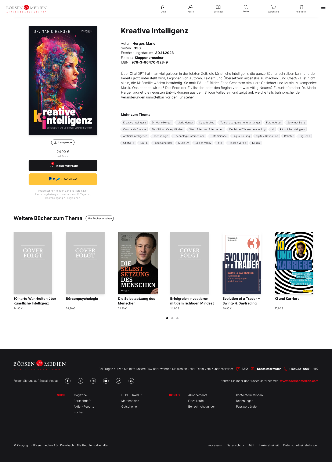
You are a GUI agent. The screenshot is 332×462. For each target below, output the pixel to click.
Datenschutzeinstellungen (300, 445)
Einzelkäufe (196, 401)
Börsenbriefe (82, 401)
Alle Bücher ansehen (99, 218)
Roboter (288, 136)
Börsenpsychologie (82, 298)
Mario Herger (185, 122)
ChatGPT (128, 142)
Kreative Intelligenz (134, 122)
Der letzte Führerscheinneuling (247, 129)
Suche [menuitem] (246, 8)
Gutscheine (129, 406)
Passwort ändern (247, 406)
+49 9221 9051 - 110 (303, 369)
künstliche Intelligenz (292, 129)
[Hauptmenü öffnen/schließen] (323, 8)
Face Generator (163, 142)
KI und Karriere (287, 298)
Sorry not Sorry (296, 122)
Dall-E (144, 142)
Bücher (78, 412)
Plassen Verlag (237, 142)
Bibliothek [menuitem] (218, 8)
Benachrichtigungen (202, 406)
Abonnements (197, 395)
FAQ (245, 369)
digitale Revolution (267, 136)
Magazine (80, 395)
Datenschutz (235, 445)
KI (273, 129)
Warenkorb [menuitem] (273, 8)
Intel (220, 142)
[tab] (167, 318)
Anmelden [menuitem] (300, 8)
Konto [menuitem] (190, 8)
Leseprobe (63, 142)
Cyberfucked (206, 122)
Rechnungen (244, 401)
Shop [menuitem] (163, 8)
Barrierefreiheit (269, 445)
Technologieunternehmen (189, 136)
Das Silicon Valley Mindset (167, 129)
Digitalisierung (241, 136)
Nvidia (256, 142)
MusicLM (183, 142)
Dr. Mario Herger (161, 122)
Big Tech (305, 136)
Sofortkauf (63, 179)
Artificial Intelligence (135, 136)
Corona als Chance (134, 129)
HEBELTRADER (131, 395)
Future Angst (273, 122)
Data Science (219, 136)
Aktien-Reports (84, 406)
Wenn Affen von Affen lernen (206, 129)
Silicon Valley (203, 142)
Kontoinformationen (249, 395)
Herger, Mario (144, 43)
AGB (251, 445)
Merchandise (130, 401)
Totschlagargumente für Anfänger (240, 122)
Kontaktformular (269, 369)
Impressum (215, 445)
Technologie (161, 136)
